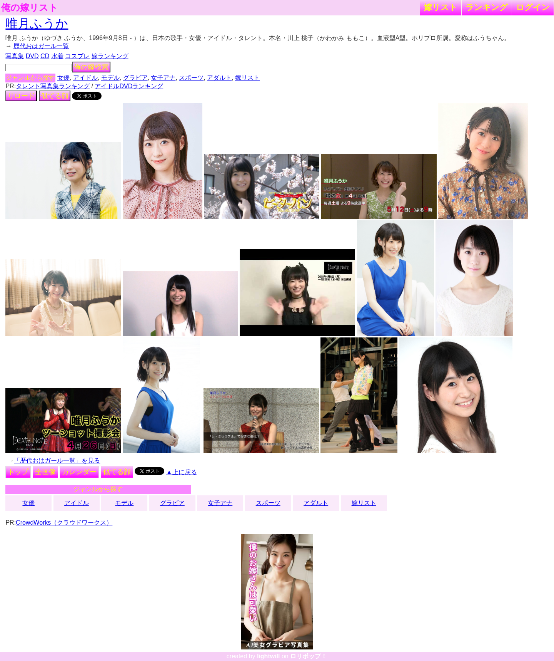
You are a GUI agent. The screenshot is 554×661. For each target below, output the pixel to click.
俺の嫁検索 (91, 67)
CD (44, 56)
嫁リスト (440, 7)
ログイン (533, 7)
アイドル (85, 77)
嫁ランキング (110, 56)
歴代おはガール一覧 (41, 46)
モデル (110, 77)
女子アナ (163, 77)
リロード (21, 96)
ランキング (487, 7)
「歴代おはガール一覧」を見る (57, 460)
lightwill (268, 656)
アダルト (219, 77)
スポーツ (191, 77)
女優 (63, 77)
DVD (32, 56)
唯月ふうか (36, 23)
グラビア (135, 77)
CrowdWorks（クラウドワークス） (64, 522)
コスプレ (77, 56)
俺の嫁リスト (29, 8)
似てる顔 (54, 96)
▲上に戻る (181, 472)
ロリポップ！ (308, 656)
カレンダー (79, 472)
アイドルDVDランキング (129, 86)
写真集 (14, 56)
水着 (57, 56)
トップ (18, 472)
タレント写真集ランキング (53, 86)
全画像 (45, 472)
